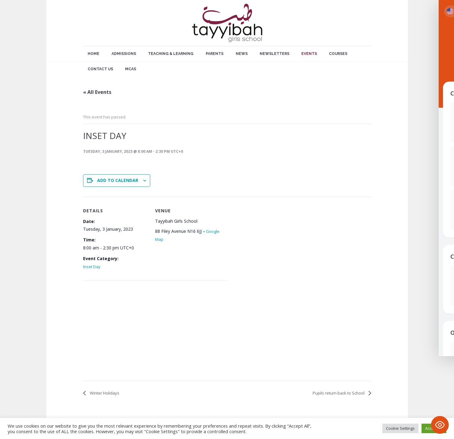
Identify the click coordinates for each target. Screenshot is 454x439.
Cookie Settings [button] (400, 428)
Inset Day (92, 266)
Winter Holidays (104, 393)
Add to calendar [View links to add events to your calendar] (117, 180)
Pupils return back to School (339, 393)
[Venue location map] (115, 331)
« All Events (97, 92)
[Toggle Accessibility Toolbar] (439, 424)
